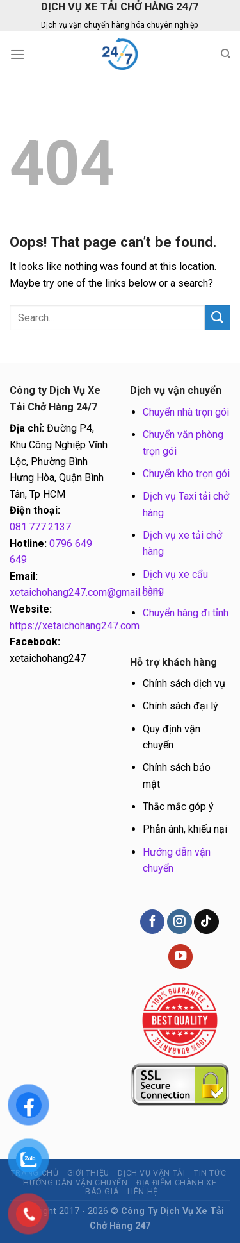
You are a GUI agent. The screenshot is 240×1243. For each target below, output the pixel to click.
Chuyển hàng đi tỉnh (185, 613)
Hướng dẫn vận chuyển (75, 1182)
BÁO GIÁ (101, 1191)
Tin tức (210, 1173)
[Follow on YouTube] (180, 956)
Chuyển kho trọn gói (186, 474)
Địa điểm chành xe (176, 1182)
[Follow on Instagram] (179, 921)
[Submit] (217, 317)
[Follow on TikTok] (206, 921)
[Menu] (17, 54)
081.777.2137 (40, 527)
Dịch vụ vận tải (151, 1173)
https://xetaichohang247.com (75, 626)
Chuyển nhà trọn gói (186, 412)
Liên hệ (142, 1191)
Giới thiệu (88, 1173)
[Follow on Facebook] (152, 921)
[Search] (225, 54)
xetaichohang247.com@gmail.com (85, 592)
